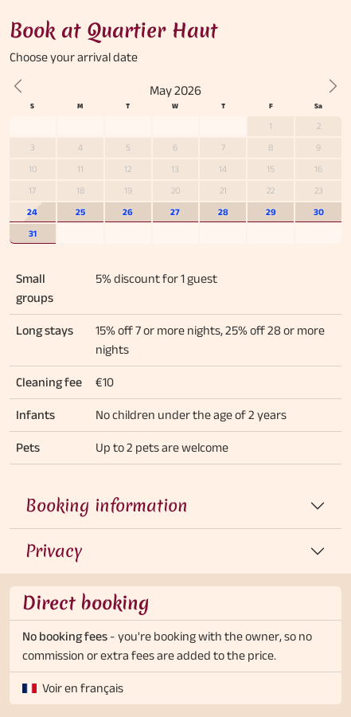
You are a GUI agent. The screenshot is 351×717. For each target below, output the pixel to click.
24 (32, 212)
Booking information (106, 505)
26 (128, 212)
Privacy (53, 550)
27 (175, 212)
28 (223, 212)
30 (319, 212)
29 (271, 212)
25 (80, 212)
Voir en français (82, 688)
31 (33, 233)
